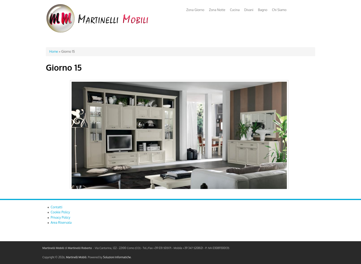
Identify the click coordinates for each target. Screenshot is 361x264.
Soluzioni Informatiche (117, 257)
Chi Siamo (279, 10)
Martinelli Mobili (76, 257)
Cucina (235, 10)
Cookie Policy (60, 212)
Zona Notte (217, 10)
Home (53, 51)
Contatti (56, 207)
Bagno (263, 10)
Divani (248, 10)
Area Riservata (61, 222)
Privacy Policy (60, 217)
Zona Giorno (195, 10)
